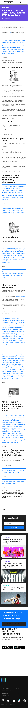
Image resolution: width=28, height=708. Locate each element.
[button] (18, 2)
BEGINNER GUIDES (6, 686)
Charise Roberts (6, 18)
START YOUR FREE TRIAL (14, 623)
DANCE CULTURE (5, 688)
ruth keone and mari (15, 512)
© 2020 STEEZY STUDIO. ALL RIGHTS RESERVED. (8, 704)
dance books (5, 512)
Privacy (18, 693)
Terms (17, 690)
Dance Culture (5, 7)
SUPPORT (18, 688)
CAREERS (18, 686)
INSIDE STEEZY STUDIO (7, 690)
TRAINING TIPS (5, 695)
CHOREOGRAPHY (5, 693)
